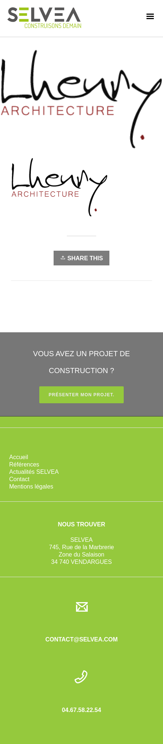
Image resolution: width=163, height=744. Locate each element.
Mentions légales (31, 486)
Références (24, 464)
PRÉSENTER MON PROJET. (81, 394)
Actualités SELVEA (34, 472)
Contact (19, 479)
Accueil (18, 457)
